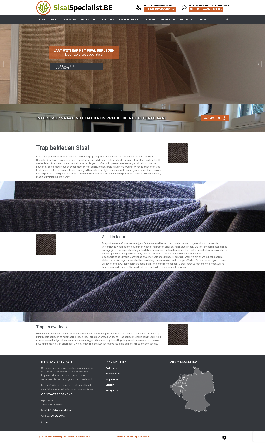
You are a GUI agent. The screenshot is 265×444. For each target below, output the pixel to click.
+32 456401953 (58, 416)
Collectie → (111, 368)
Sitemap (45, 422)
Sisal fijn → (111, 385)
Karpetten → (112, 379)
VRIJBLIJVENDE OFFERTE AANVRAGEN (69, 67)
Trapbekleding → (114, 373)
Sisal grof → (112, 390)
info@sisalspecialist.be (59, 410)
